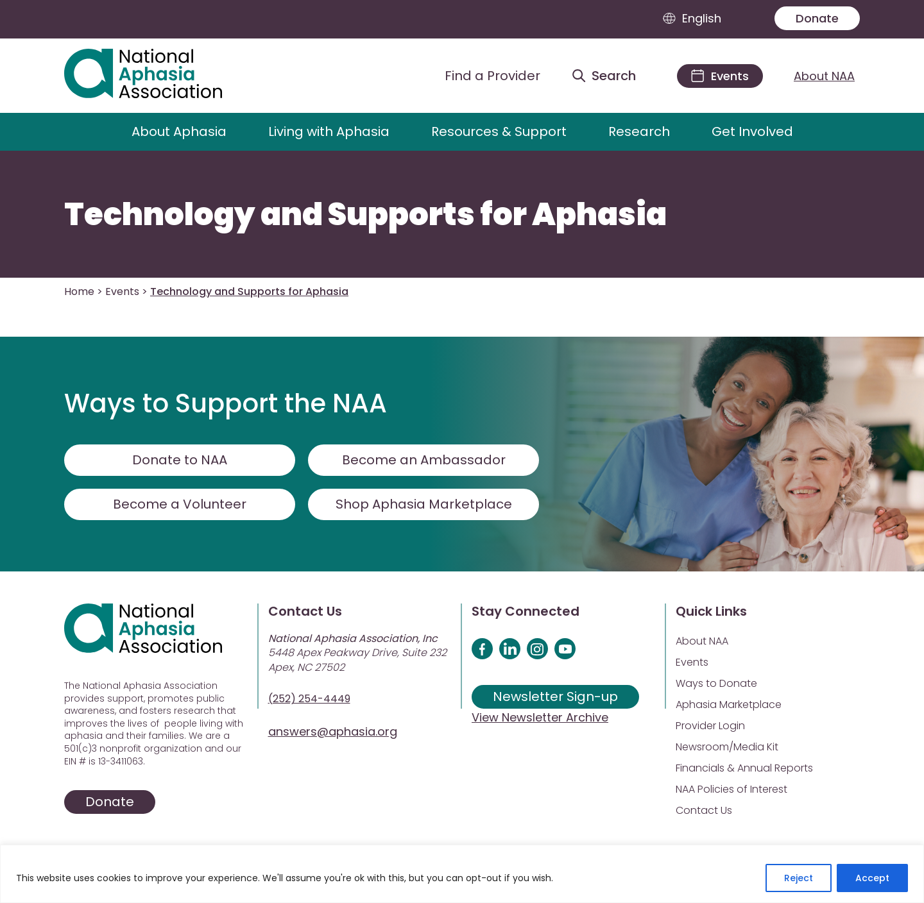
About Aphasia (179, 131)
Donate (817, 18)
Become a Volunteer (179, 504)
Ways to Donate (716, 683)
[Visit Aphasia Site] (158, 76)
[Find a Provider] (482, 76)
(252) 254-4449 (309, 698)
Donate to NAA (179, 460)
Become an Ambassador (424, 460)
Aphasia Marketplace (729, 704)
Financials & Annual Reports (744, 768)
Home (79, 291)
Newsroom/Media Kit (727, 746)
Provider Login (710, 725)
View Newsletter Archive (540, 717)
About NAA (824, 76)
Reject (798, 878)
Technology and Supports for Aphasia (365, 214)
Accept (872, 878)
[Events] (720, 76)
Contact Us (704, 810)
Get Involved (752, 131)
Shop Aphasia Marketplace (424, 504)
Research (639, 131)
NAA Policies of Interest (731, 789)
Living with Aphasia (328, 131)
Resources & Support (499, 131)
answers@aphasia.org (332, 731)
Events (122, 291)
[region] (462, 874)
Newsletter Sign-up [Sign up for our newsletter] (555, 696)
